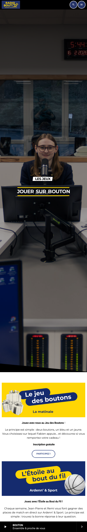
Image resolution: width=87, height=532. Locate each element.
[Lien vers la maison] (11, 5)
